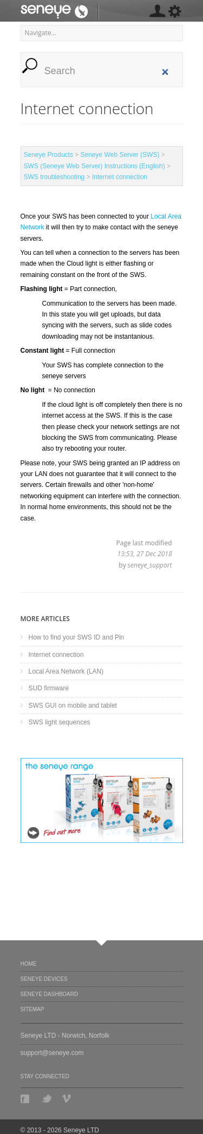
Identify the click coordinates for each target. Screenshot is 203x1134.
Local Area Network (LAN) (66, 671)
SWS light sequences (59, 722)
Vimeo (67, 1099)
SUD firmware (49, 688)
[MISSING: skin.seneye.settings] (157, 13)
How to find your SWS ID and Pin (77, 637)
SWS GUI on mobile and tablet (73, 705)
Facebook (26, 1099)
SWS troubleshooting (54, 177)
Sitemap (32, 1009)
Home (29, 964)
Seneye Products (48, 155)
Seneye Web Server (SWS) (120, 155)
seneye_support (150, 565)
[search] (107, 71)
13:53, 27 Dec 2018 (144, 553)
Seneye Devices (44, 979)
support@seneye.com (52, 1053)
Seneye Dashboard (49, 994)
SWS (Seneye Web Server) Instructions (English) (94, 166)
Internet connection (119, 177)
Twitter (47, 1099)
